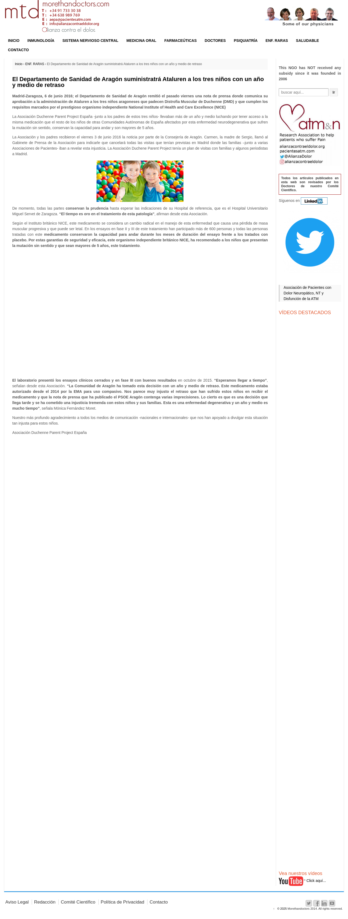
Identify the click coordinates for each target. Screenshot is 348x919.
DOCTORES (215, 40)
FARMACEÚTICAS (180, 40)
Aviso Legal (17, 902)
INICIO (13, 40)
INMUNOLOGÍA (40, 40)
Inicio (18, 64)
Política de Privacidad (122, 902)
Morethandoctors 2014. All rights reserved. (315, 908)
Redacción (44, 902)
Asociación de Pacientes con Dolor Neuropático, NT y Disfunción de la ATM (307, 293)
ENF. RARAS (277, 40)
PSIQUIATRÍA (246, 40)
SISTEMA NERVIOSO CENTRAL (90, 40)
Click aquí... (302, 880)
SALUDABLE (307, 40)
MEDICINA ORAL (141, 40)
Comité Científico (78, 902)
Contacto (159, 902)
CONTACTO (18, 50)
